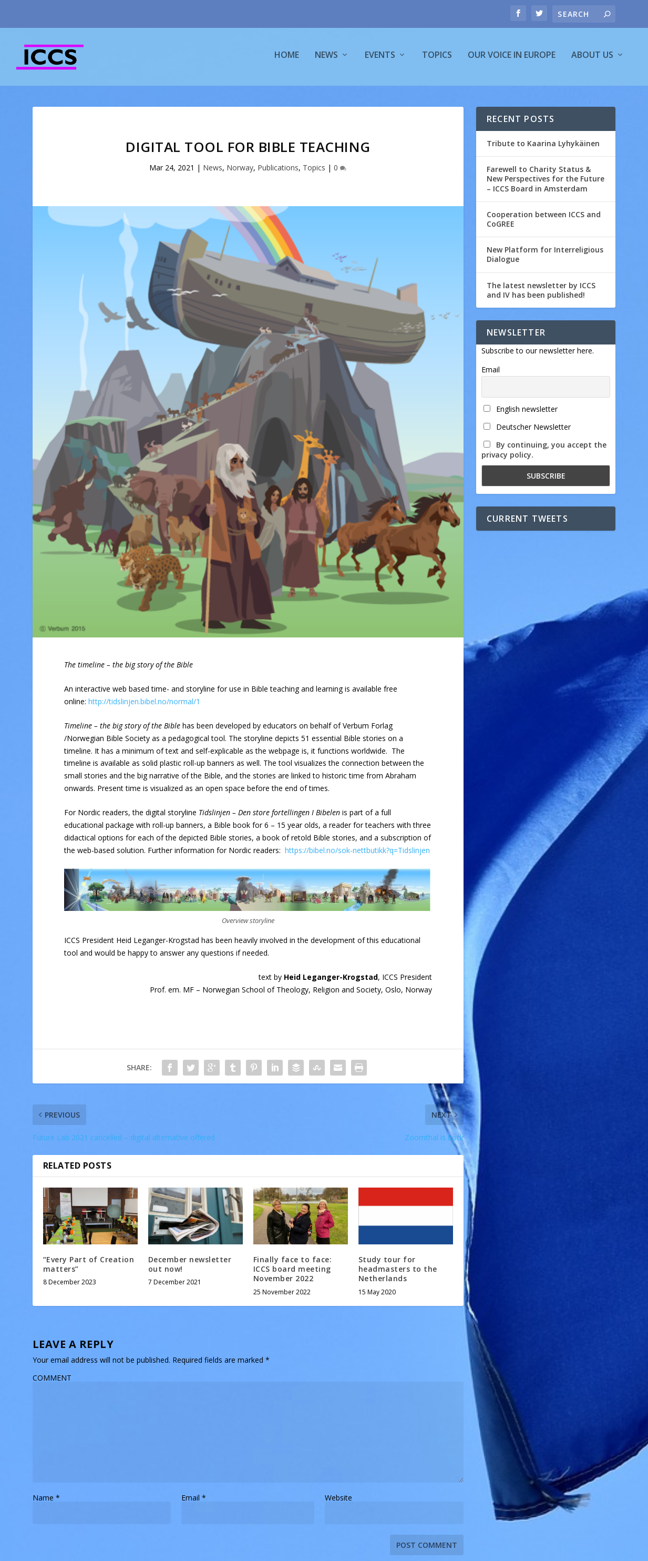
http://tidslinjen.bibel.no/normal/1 (144, 706)
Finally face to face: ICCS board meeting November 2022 (292, 1273)
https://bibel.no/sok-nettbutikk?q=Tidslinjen (357, 855)
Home (286, 60)
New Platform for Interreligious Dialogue (545, 259)
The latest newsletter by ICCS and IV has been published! (541, 294)
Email (193, 1502)
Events (380, 60)
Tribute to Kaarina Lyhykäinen (543, 148)
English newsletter (521, 414)
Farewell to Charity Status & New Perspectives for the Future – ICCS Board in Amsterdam (545, 183)
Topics (437, 60)
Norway (240, 172)
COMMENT (52, 1382)
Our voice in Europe (512, 60)
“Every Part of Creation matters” (89, 1269)
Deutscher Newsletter (527, 432)
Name (46, 1502)
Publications (278, 172)
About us (592, 60)
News (326, 60)
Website (338, 1502)
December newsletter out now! (190, 1269)
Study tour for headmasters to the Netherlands (397, 1273)
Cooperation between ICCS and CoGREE (544, 224)
